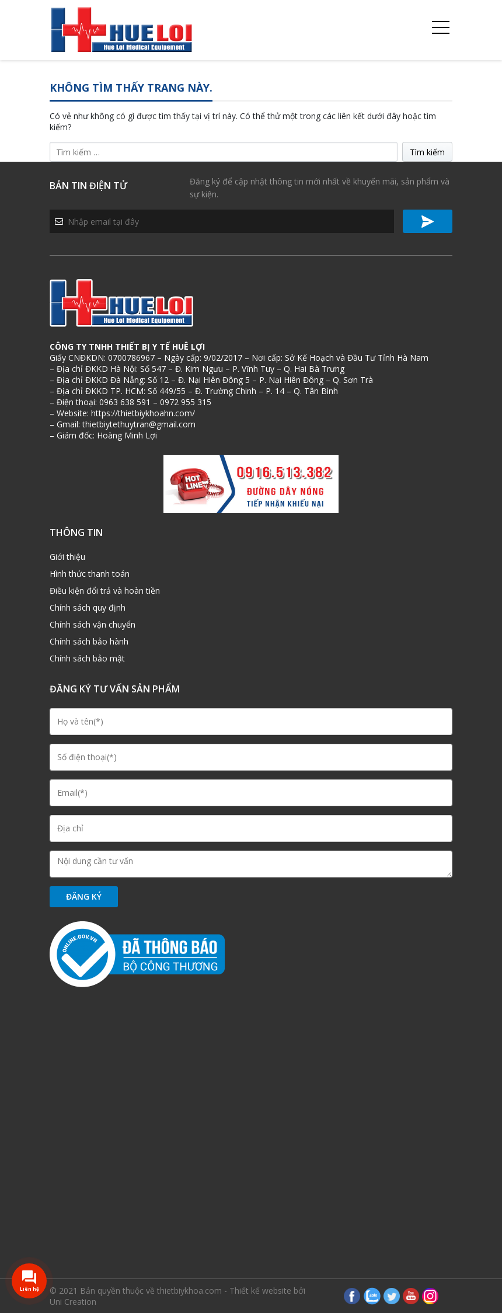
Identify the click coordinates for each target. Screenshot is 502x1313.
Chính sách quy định (88, 607)
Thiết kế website (260, 1290)
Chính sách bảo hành (89, 641)
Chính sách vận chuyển (92, 624)
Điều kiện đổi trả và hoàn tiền (105, 590)
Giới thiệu (67, 556)
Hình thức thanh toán (90, 573)
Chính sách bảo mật (87, 658)
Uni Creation (73, 1301)
